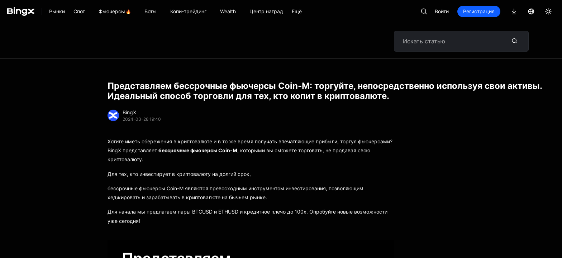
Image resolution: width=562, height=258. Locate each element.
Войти (442, 11)
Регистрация (479, 11)
